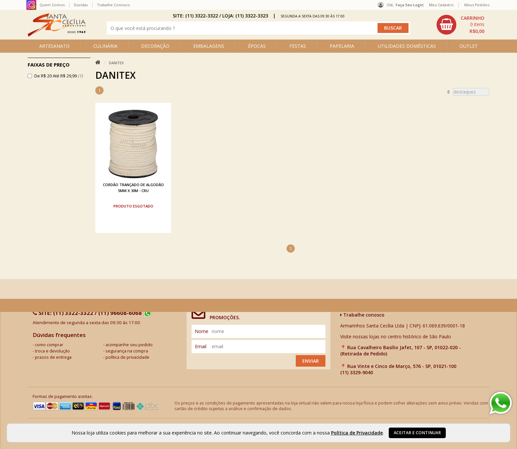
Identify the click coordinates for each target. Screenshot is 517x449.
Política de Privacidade (357, 433)
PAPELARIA (342, 46)
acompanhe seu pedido (129, 345)
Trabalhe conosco (362, 315)
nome (201, 331)
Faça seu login (409, 4)
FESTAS (297, 46)
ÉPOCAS (257, 46)
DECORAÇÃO (155, 46)
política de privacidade (127, 357)
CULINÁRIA (105, 46)
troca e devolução (52, 351)
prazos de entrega (53, 357)
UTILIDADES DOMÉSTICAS (407, 46)
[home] (56, 35)
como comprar (49, 345)
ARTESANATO (54, 46)
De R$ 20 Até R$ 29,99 (58, 76)
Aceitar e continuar (417, 432)
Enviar (310, 361)
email (200, 346)
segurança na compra (127, 351)
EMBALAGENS (208, 46)
